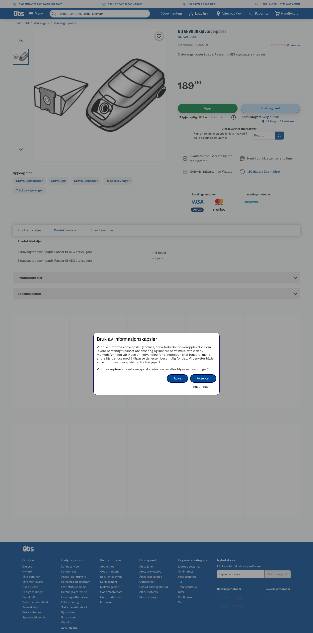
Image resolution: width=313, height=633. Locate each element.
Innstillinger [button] (201, 386)
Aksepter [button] (203, 378)
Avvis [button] (177, 378)
